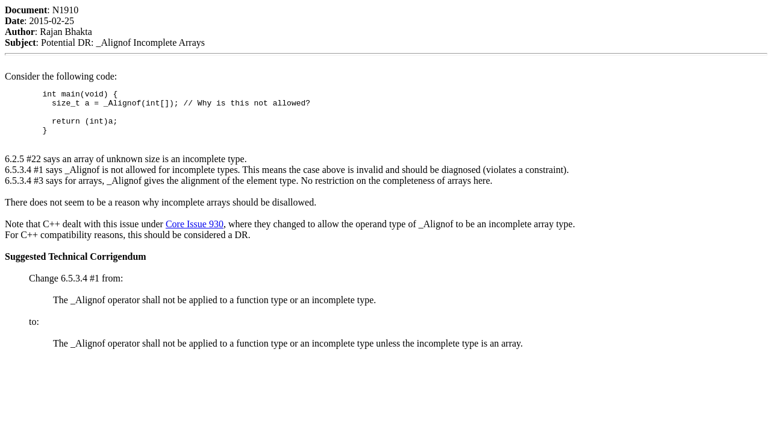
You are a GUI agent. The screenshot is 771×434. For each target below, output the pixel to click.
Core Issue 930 (194, 233)
